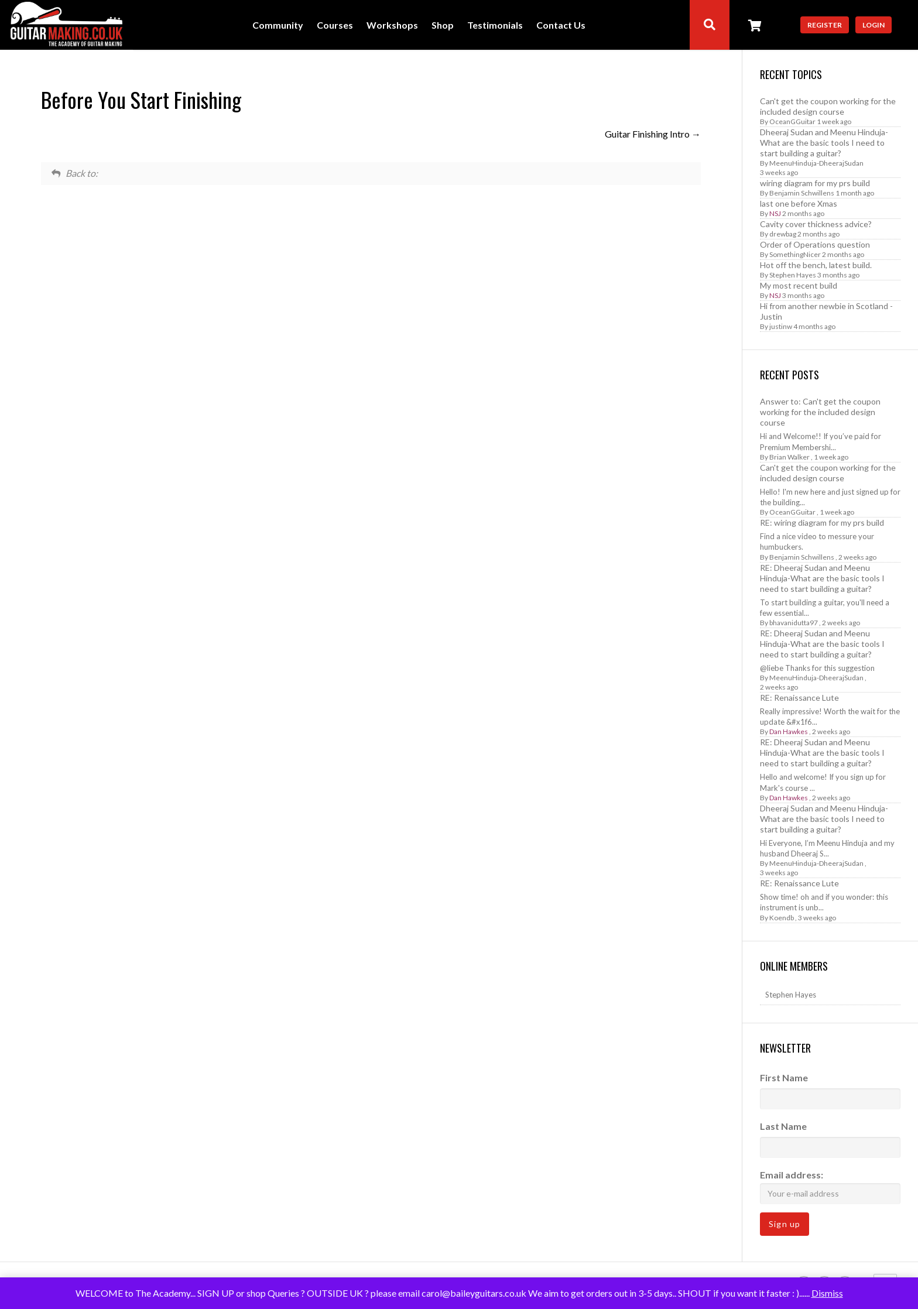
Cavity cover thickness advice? (816, 224)
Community (277, 25)
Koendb (781, 917)
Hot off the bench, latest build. (816, 265)
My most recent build (798, 285)
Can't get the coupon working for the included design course (828, 106)
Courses (335, 25)
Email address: (830, 1186)
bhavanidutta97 (793, 622)
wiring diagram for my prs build (815, 183)
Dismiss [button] (827, 1292)
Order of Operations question (815, 244)
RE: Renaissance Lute (799, 698)
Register (824, 24)
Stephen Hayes (792, 274)
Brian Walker (789, 457)
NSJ (775, 213)
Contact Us (560, 25)
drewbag (782, 233)
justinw (780, 326)
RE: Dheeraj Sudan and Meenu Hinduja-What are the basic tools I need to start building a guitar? (822, 578)
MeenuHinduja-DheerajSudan (816, 163)
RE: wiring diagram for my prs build (822, 522)
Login (873, 24)
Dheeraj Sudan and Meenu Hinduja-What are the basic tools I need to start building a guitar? (824, 142)
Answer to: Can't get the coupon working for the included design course (820, 411)
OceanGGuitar (792, 121)
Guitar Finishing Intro (653, 133)
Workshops (392, 25)
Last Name (783, 1126)
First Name (784, 1077)
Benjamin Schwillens (801, 193)
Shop (442, 25)
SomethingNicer (795, 254)
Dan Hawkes (788, 731)
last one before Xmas (798, 203)
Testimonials (495, 25)
